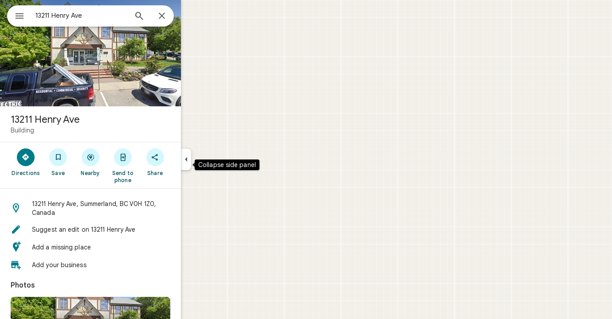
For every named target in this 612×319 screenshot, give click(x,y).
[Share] (187, 162)
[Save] (90, 162)
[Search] (171, 16)
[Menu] (16, 15)
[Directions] (58, 162)
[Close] (194, 16)
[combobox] (104, 15)
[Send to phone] (154, 165)
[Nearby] (122, 162)
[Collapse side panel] (218, 159)
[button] (122, 208)
